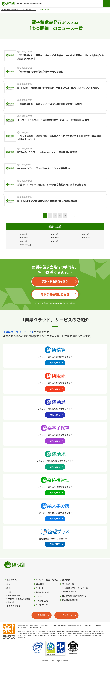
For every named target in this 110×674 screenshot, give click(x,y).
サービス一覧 (68, 584)
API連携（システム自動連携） (20, 599)
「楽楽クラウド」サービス (18, 332)
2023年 (24, 238)
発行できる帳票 (14, 596)
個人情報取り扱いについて (74, 596)
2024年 (86, 234)
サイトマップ (42, 605)
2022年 (55, 238)
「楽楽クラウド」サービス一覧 (76, 588)
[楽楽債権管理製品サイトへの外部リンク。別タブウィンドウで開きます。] (55, 485)
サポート (40, 588)
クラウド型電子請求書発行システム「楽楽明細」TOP (18, 10)
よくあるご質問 (13, 606)
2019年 (55, 241)
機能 (8, 588)
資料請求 (42, 615)
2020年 (24, 241)
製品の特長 (11, 579)
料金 (8, 584)
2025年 (55, 234)
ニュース (40, 596)
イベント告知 (42, 601)
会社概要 (66, 579)
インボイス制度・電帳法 (47, 579)
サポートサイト (69, 591)
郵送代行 (11, 602)
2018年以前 (26, 245)
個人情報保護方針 (70, 600)
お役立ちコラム (43, 592)
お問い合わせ (66, 615)
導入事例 (40, 584)
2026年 (24, 234)
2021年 (86, 238)
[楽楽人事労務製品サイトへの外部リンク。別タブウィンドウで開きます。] (55, 511)
